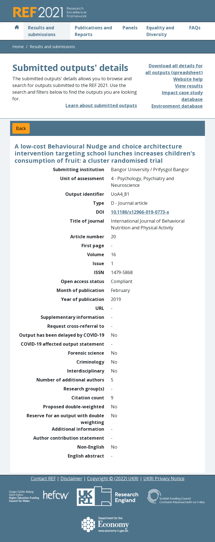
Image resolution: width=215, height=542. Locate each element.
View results (189, 86)
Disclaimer (71, 478)
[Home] (16, 27)
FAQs (194, 28)
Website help (188, 79)
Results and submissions (41, 31)
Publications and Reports (93, 31)
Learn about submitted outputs (101, 105)
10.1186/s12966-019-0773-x (140, 212)
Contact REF (43, 478)
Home (18, 46)
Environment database (177, 106)
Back (21, 128)
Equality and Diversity (160, 31)
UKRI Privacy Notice (163, 478)
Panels (130, 28)
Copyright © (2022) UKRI (113, 478)
